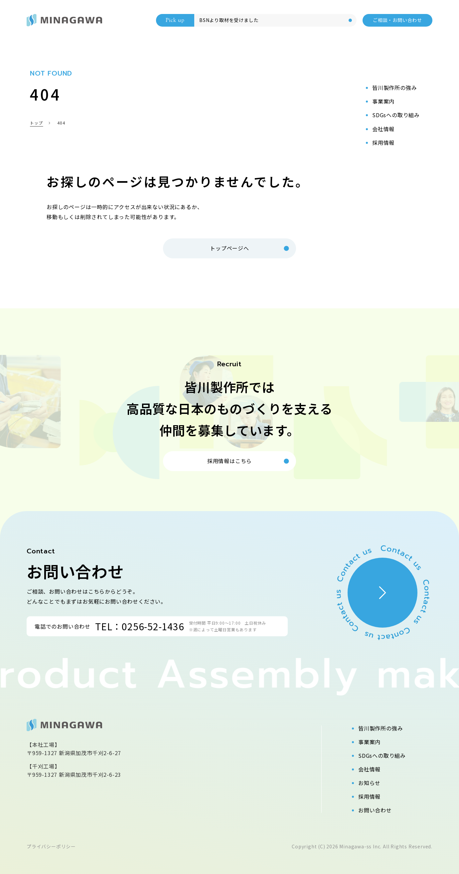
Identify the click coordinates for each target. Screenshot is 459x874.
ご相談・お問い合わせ (397, 20)
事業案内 (369, 741)
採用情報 (369, 796)
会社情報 (369, 769)
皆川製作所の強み (380, 728)
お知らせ (369, 782)
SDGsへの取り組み (382, 755)
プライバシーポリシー (51, 846)
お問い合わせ (375, 810)
